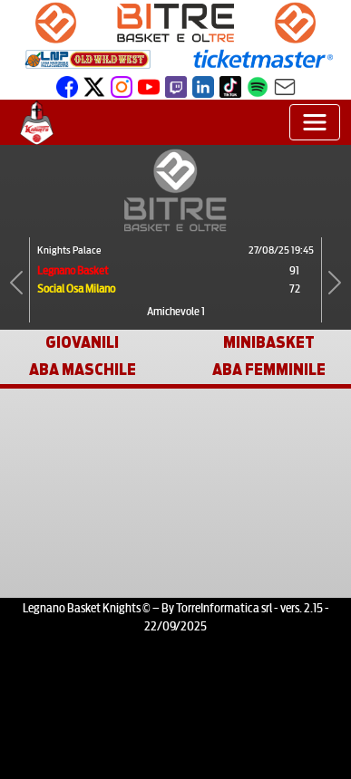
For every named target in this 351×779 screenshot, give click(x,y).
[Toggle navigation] (314, 122)
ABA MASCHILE (82, 370)
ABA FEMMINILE (269, 370)
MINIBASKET (269, 342)
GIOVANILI (82, 342)
